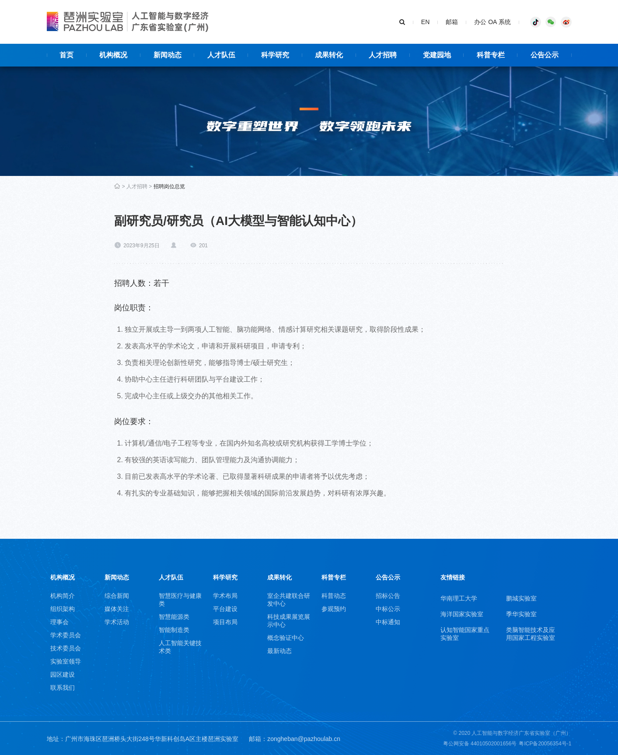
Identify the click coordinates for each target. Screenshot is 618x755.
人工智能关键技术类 (180, 646)
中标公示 (388, 608)
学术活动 (117, 621)
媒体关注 (117, 608)
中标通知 (388, 621)
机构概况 (62, 577)
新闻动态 (117, 577)
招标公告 (388, 595)
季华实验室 (521, 614)
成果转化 (279, 577)
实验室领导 (65, 661)
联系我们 (62, 687)
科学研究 (225, 577)
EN (425, 21)
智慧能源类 (174, 616)
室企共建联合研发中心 (288, 599)
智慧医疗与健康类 (180, 599)
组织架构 (62, 608)
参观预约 (333, 608)
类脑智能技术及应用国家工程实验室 (530, 633)
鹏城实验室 (521, 598)
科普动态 (333, 595)
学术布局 (225, 595)
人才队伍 (171, 577)
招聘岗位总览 (169, 186)
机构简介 (62, 595)
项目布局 (225, 621)
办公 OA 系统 (492, 21)
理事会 (59, 621)
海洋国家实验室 (461, 614)
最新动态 (279, 650)
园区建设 (62, 674)
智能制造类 (174, 629)
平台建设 (225, 608)
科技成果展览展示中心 (288, 620)
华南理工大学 (458, 598)
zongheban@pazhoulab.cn (303, 738)
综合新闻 (117, 595)
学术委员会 (65, 635)
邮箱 (452, 21)
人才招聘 (136, 186)
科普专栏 (333, 577)
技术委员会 (65, 648)
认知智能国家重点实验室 (464, 633)
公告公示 (388, 577)
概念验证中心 (285, 637)
